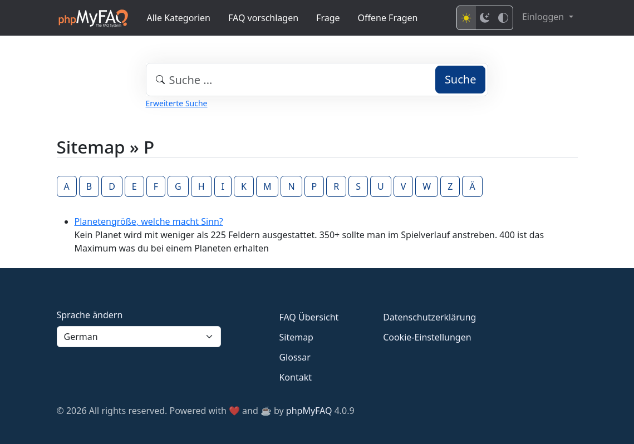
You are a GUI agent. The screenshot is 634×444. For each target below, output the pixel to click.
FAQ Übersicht (308, 317)
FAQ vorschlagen (263, 18)
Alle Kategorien (179, 18)
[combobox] (317, 79)
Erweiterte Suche (177, 103)
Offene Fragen (388, 18)
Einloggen (544, 17)
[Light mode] (466, 17)
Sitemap (296, 337)
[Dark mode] (484, 17)
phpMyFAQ (309, 410)
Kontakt (295, 377)
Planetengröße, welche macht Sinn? (149, 221)
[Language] (139, 336)
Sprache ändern (90, 315)
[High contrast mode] (503, 17)
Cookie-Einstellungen (427, 337)
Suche (460, 79)
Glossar (294, 357)
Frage (328, 18)
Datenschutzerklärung (429, 317)
